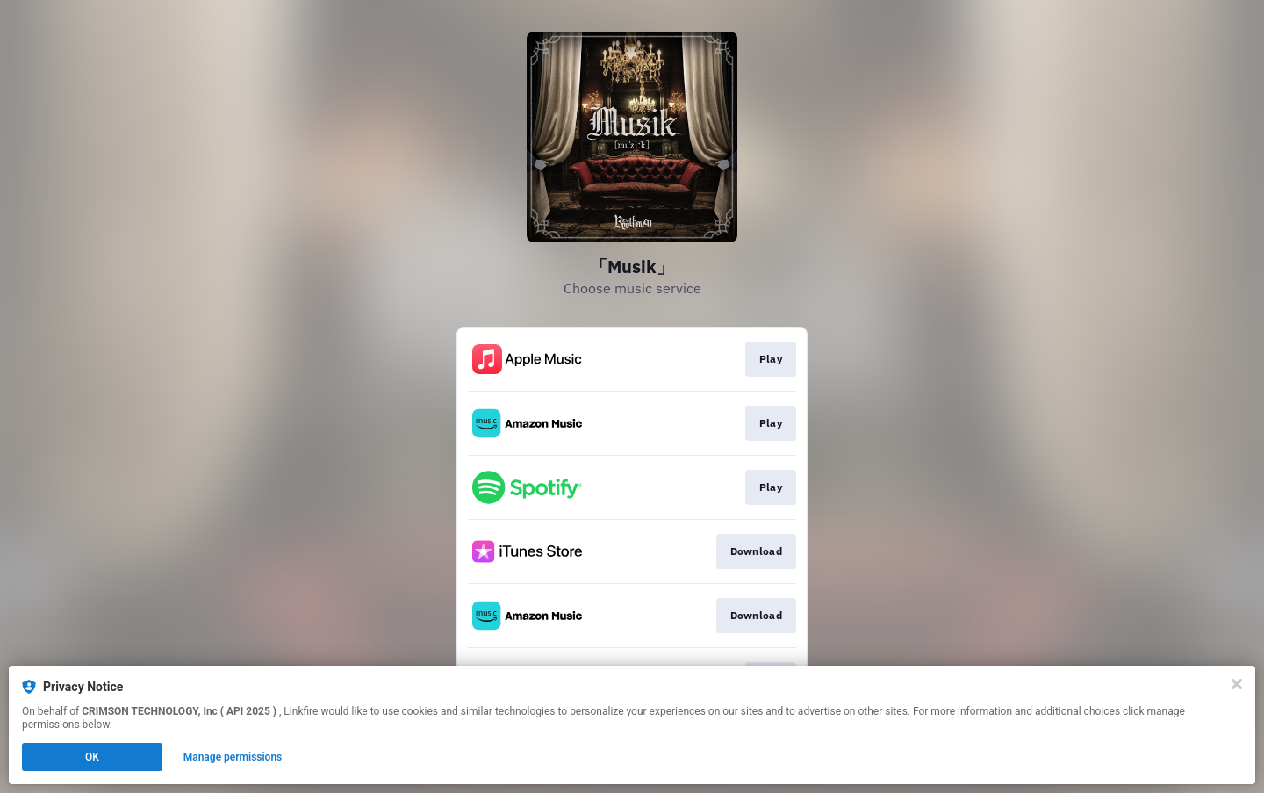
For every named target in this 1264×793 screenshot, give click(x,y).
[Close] (1237, 684)
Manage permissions (233, 757)
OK (92, 757)
